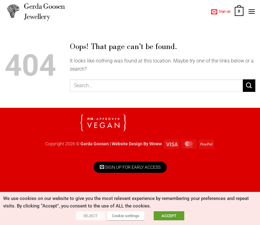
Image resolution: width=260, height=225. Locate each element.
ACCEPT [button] (168, 215)
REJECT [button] (91, 215)
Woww (155, 144)
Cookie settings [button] (125, 215)
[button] (220, 11)
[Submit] (249, 85)
